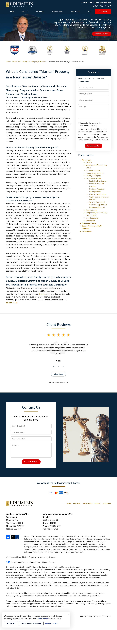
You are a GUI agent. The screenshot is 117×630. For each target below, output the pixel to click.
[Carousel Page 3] (63, 366)
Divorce (89, 162)
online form (11, 302)
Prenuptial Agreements (95, 173)
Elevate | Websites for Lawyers (95, 616)
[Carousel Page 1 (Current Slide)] (54, 366)
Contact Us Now (101, 34)
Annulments (90, 221)
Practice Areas (57, 11)
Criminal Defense (89, 223)
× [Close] (68, 614)
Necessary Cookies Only (31, 623)
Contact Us (103, 11)
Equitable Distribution (98, 181)
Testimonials (75, 11)
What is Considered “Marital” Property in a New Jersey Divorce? (98, 205)
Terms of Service (68, 567)
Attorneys (40, 11)
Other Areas (87, 231)
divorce (41, 294)
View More (58, 374)
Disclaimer (77, 503)
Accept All (11, 623)
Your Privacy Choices (16, 562)
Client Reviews (58, 324)
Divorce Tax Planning (97, 194)
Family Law (26, 62)
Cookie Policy (35, 562)
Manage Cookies (48, 562)
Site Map (98, 503)
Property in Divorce (38, 62)
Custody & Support (93, 176)
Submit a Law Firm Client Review (58, 382)
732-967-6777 (102, 6)
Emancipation (91, 210)
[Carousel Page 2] (58, 366)
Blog (89, 11)
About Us (25, 11)
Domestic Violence (93, 170)
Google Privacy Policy (50, 567)
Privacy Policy (87, 503)
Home (12, 11)
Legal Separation (92, 218)
